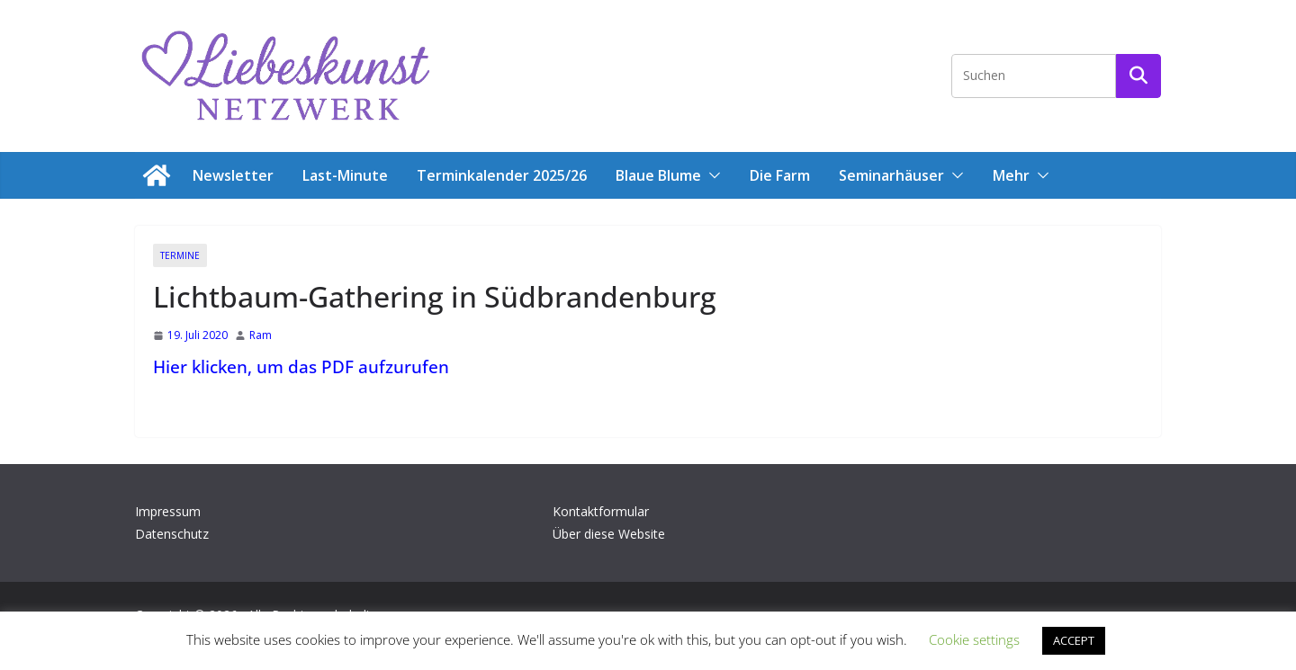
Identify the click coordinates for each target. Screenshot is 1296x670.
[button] (711, 175)
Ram (260, 335)
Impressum (168, 511)
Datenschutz (172, 533)
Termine (180, 255)
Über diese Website (609, 533)
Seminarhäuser (891, 175)
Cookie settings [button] (974, 639)
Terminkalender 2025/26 (502, 175)
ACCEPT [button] (1073, 640)
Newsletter (233, 175)
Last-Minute (345, 175)
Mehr (1011, 175)
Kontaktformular (601, 511)
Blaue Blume (658, 175)
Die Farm (780, 175)
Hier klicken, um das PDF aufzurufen (301, 366)
